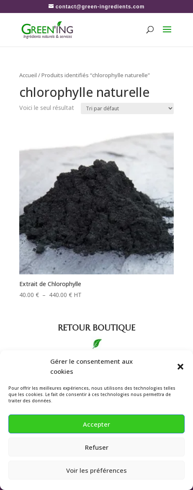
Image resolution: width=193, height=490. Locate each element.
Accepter (96, 424)
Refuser (96, 447)
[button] (180, 366)
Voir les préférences (96, 470)
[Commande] (127, 108)
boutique (96, 328)
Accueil (28, 75)
